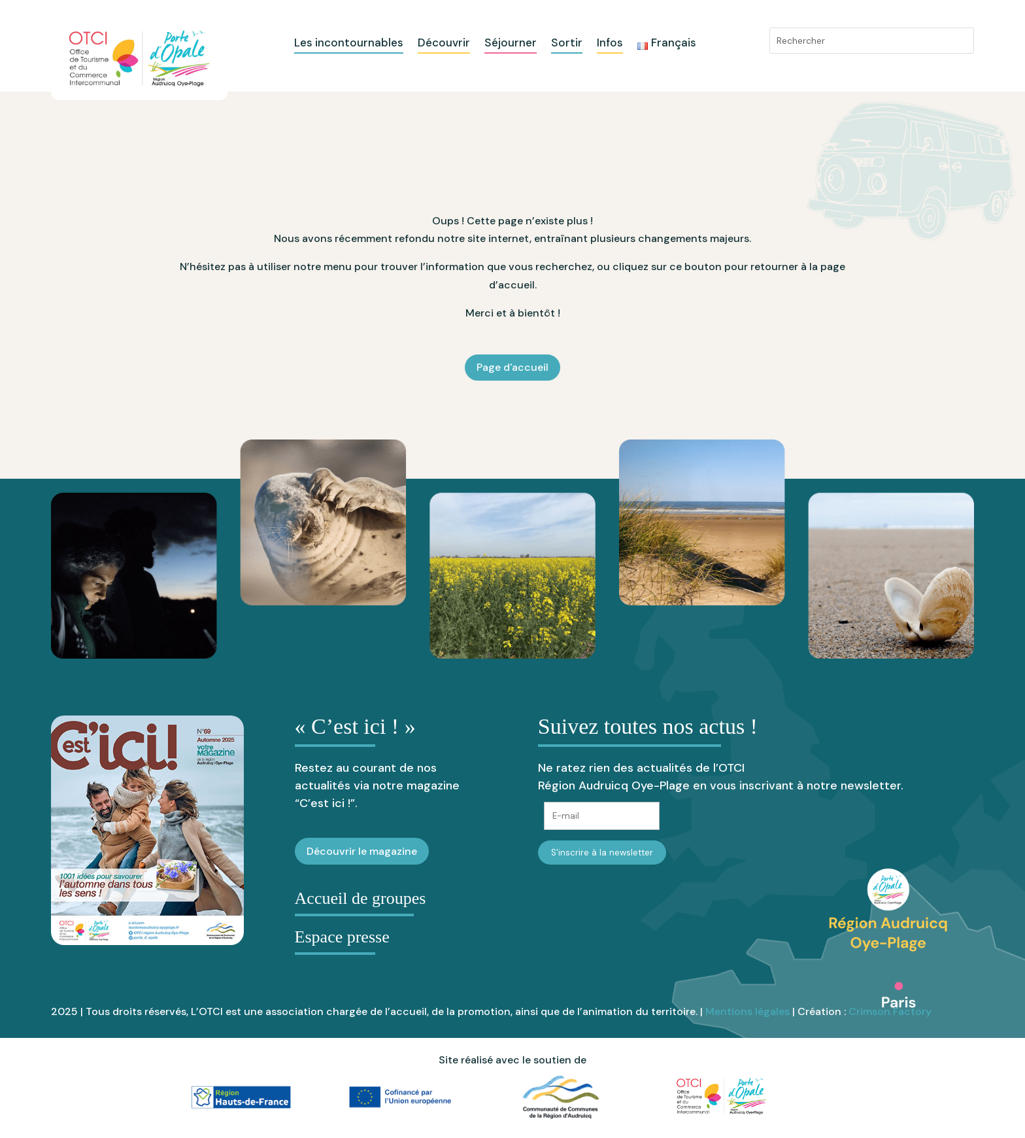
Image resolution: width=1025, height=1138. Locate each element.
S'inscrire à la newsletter (602, 852)
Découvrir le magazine (362, 851)
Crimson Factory (890, 1011)
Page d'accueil (512, 367)
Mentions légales (747, 1011)
